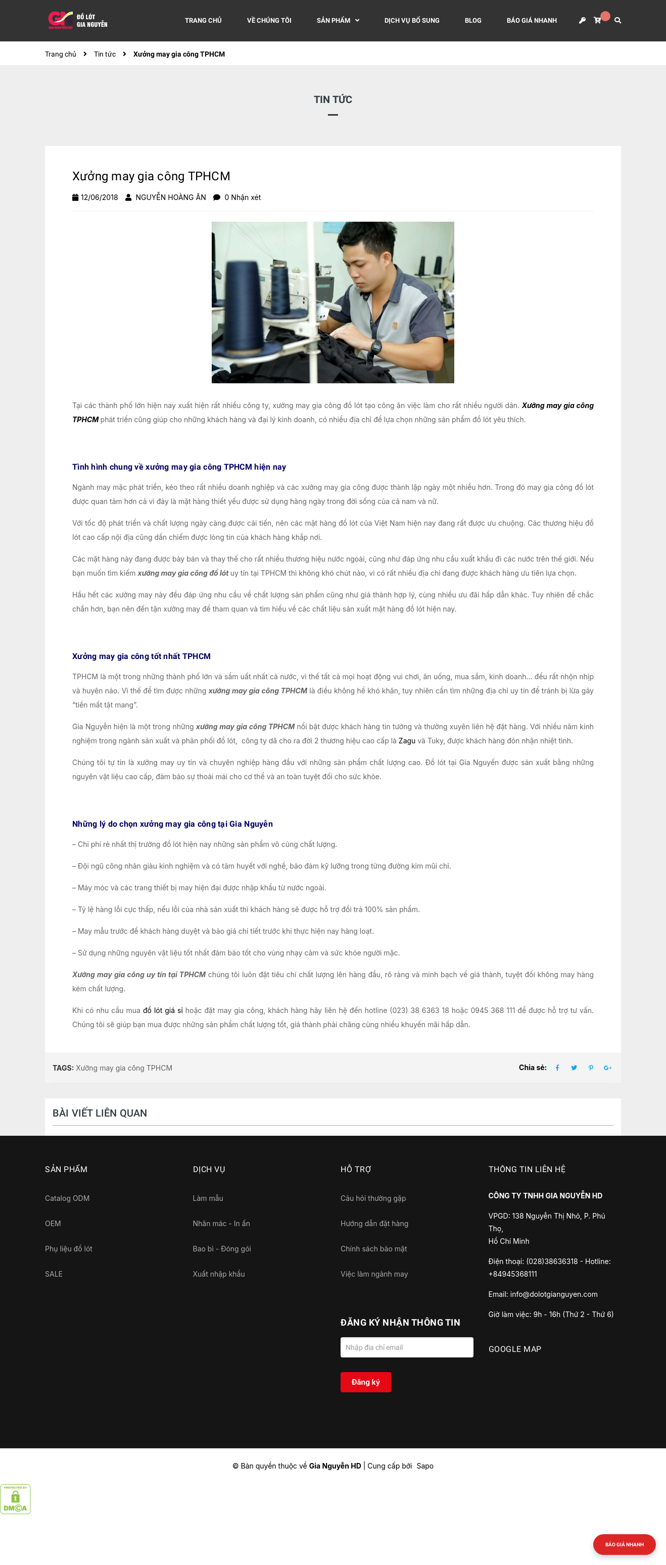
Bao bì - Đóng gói (222, 1248)
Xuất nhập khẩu (219, 1274)
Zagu (407, 740)
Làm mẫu (208, 1198)
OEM (53, 1223)
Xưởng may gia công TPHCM (124, 1068)
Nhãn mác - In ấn (221, 1223)
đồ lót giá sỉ (163, 1010)
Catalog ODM (67, 1198)
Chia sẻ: (533, 1067)
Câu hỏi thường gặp (373, 1198)
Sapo (425, 1465)
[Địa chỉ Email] (407, 1347)
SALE (54, 1274)
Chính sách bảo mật (374, 1248)
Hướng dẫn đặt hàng (374, 1223)
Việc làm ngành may (374, 1274)
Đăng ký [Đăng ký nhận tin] (366, 1382)
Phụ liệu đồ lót (68, 1248)
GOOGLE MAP (515, 1349)
